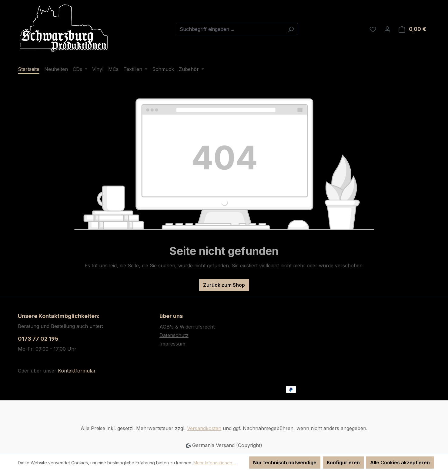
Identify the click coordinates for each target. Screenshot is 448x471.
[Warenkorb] (412, 29)
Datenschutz (174, 335)
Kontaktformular (76, 371)
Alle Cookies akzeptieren (400, 462)
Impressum (172, 344)
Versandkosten (204, 428)
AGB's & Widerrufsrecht (187, 327)
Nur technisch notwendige (284, 462)
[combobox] (230, 29)
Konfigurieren (343, 462)
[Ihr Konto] (387, 29)
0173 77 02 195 (38, 339)
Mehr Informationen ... (214, 462)
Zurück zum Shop (224, 285)
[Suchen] (291, 29)
